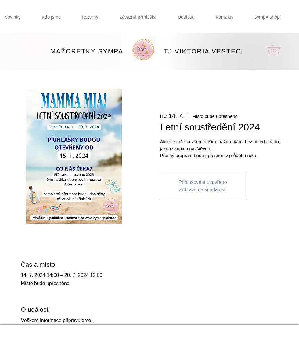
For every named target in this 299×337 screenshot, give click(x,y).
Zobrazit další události (203, 189)
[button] (279, 48)
